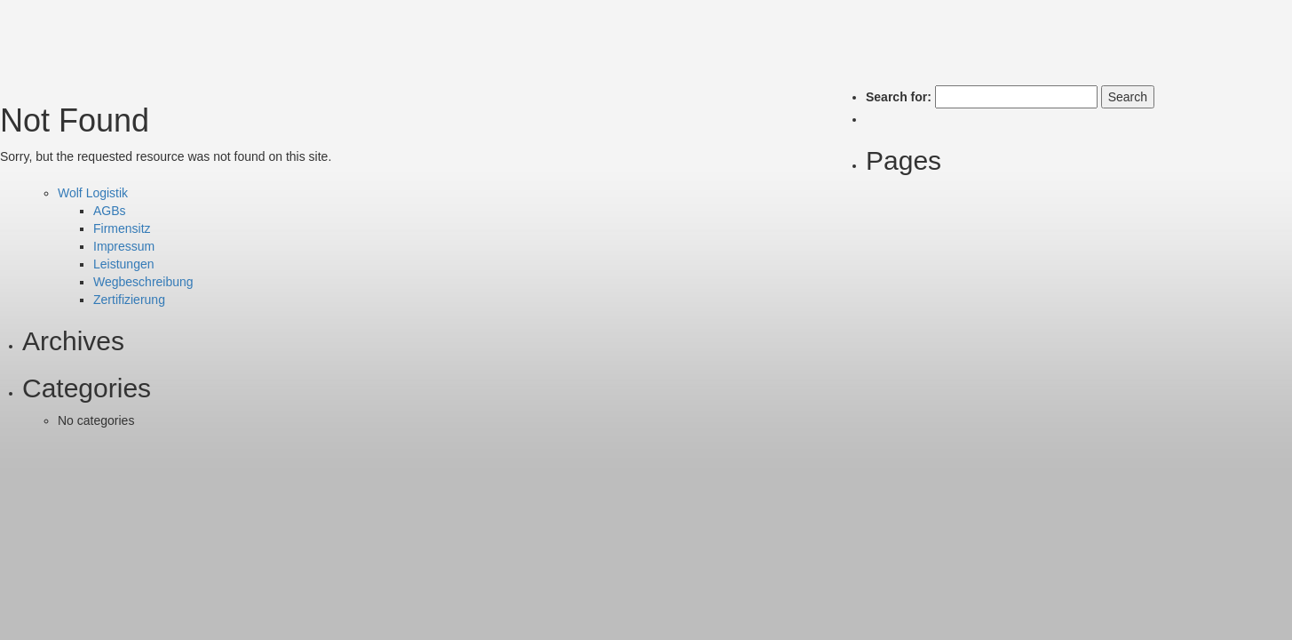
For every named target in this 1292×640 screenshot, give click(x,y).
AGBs (109, 211)
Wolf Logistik (93, 193)
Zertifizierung (129, 299)
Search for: (898, 97)
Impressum (124, 246)
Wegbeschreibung (143, 282)
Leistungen (124, 264)
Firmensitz (122, 228)
